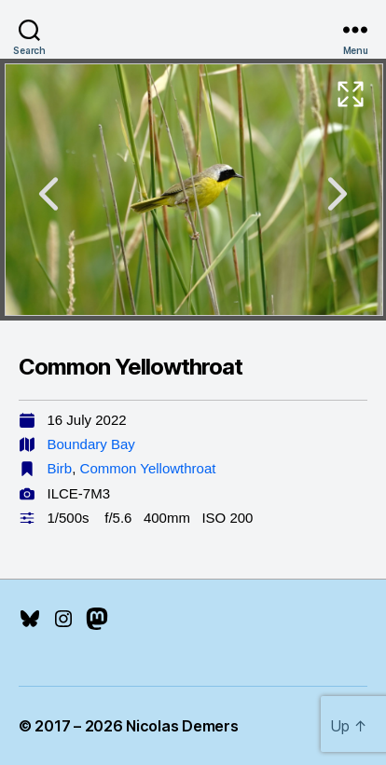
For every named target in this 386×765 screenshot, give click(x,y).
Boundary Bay (91, 444)
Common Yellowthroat (148, 468)
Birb (60, 468)
